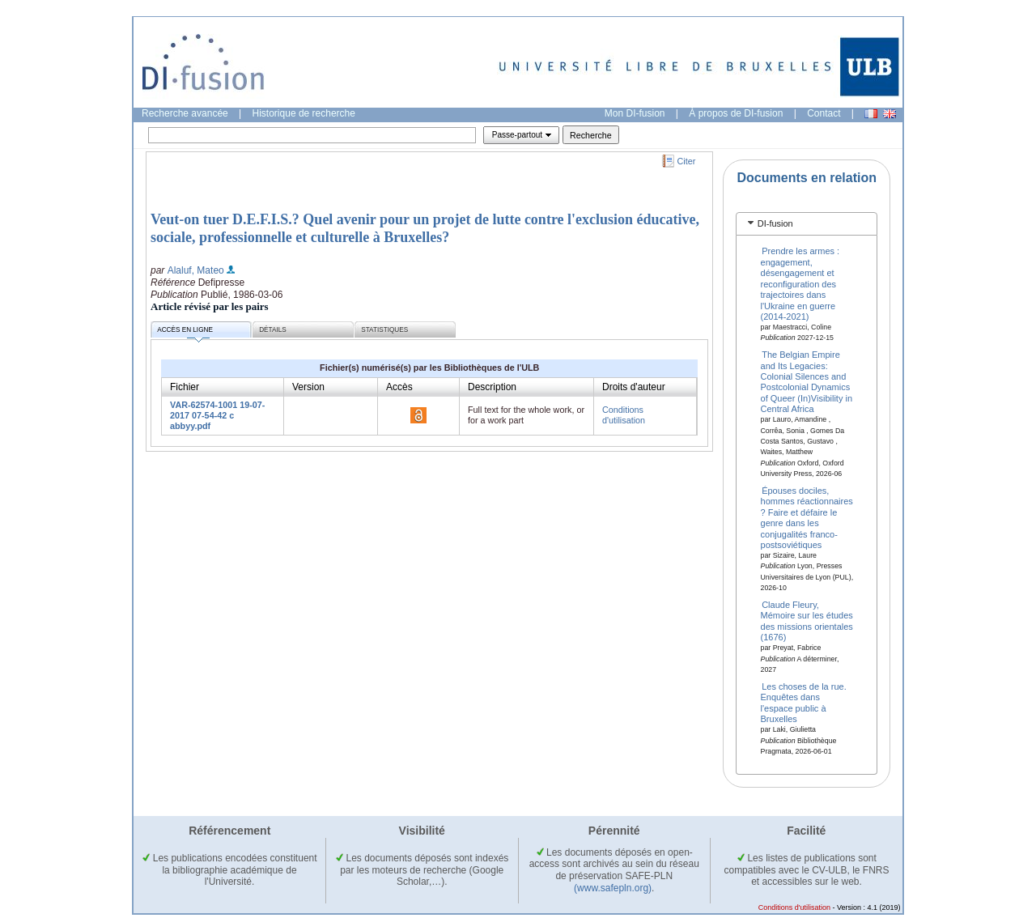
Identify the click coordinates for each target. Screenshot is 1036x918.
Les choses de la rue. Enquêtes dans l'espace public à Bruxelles (804, 703)
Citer (686, 161)
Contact (823, 113)
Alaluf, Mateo (196, 270)
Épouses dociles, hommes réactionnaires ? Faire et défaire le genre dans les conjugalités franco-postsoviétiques (807, 518)
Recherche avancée (185, 113)
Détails (273, 330)
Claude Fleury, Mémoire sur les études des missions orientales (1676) (807, 621)
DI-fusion (775, 223)
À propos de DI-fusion (736, 113)
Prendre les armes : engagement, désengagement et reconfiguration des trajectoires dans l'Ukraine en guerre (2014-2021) (800, 283)
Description (492, 387)
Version (308, 387)
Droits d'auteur (633, 387)
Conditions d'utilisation (623, 415)
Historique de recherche (304, 113)
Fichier (184, 387)
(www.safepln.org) (613, 888)
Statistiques (384, 330)
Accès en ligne (185, 332)
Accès (399, 387)
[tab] (806, 224)
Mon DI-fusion (635, 113)
